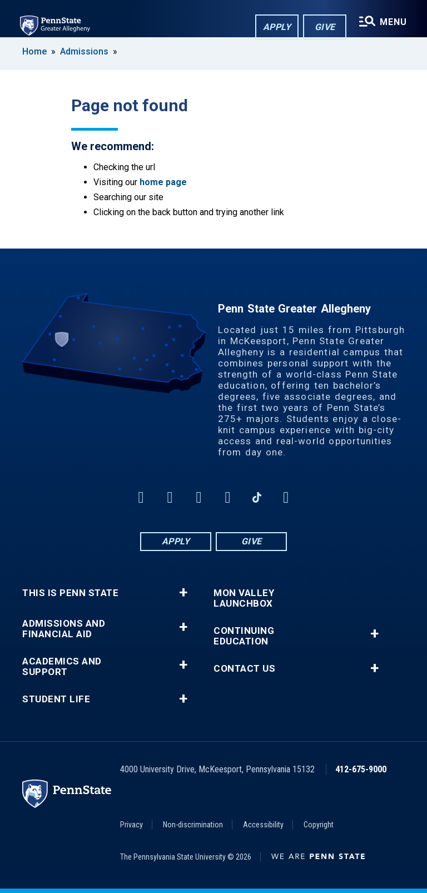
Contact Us (244, 668)
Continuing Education (244, 636)
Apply (277, 27)
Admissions (84, 51)
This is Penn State (70, 593)
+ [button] (183, 593)
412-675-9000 (360, 769)
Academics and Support (62, 666)
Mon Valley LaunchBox (244, 598)
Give (325, 27)
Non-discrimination (193, 824)
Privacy (131, 824)
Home (34, 51)
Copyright (319, 824)
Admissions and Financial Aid (63, 628)
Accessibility (263, 824)
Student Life (56, 699)
